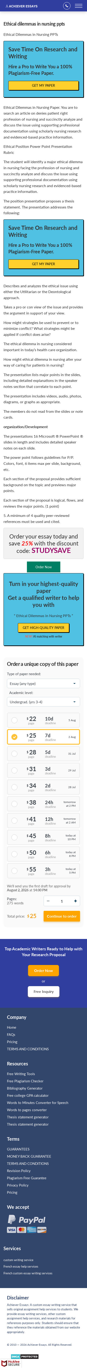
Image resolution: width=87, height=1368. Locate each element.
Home (11, 1027)
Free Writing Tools (21, 1074)
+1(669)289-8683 (68, 5)
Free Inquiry (44, 991)
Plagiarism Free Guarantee (26, 1178)
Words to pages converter (27, 1110)
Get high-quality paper (43, 628)
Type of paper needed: (24, 674)
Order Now (43, 970)
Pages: (12, 899)
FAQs (11, 1034)
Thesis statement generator (27, 1117)
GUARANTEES (18, 1149)
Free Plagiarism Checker (25, 1081)
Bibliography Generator (24, 1088)
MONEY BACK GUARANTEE (29, 1156)
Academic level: (21, 693)
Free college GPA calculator (27, 1095)
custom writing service (18, 1260)
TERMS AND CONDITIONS (28, 1049)
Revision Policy (19, 1171)
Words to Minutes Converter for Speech (37, 1102)
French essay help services (20, 1266)
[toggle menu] (78, 5)
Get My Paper (43, 85)
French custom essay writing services (27, 1273)
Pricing (12, 1042)
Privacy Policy (18, 1185)
